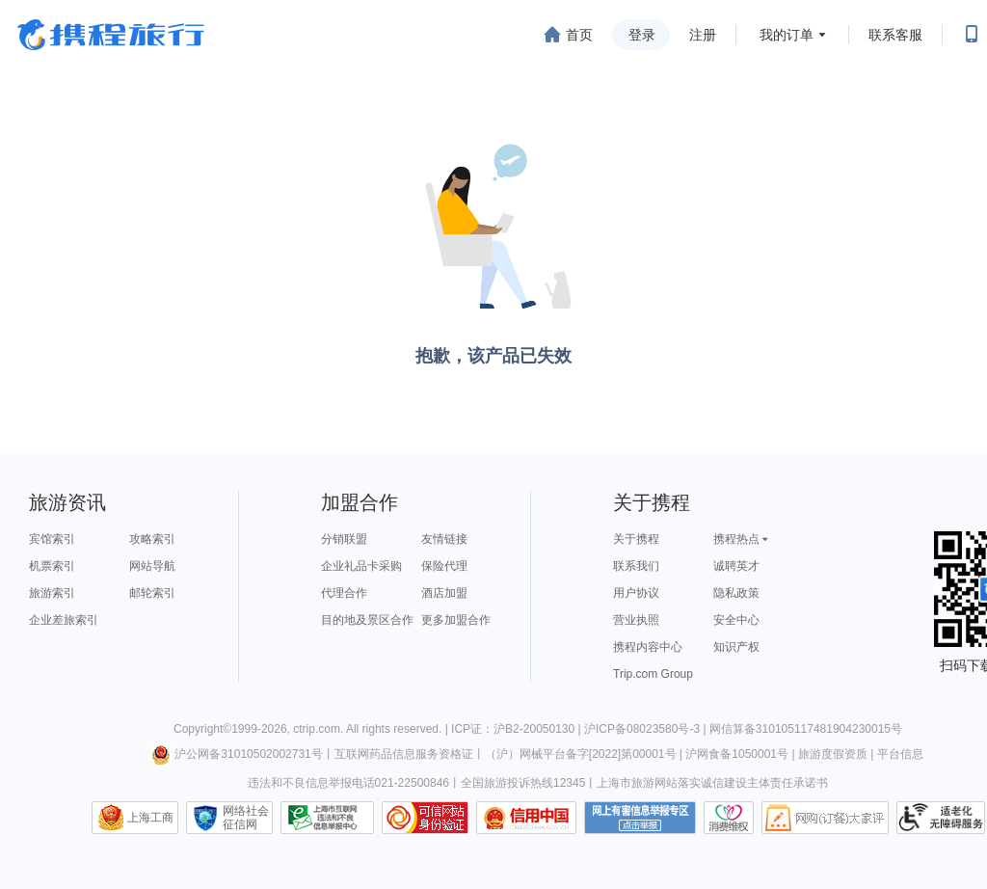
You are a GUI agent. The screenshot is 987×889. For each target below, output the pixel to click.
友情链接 (444, 539)
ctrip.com (316, 729)
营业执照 (636, 620)
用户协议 (636, 593)
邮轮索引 (152, 593)
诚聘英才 (736, 566)
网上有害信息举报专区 (640, 817)
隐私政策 (736, 593)
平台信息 (900, 754)
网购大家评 (825, 817)
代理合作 (344, 593)
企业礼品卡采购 (361, 566)
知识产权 (736, 647)
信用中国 (526, 817)
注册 (702, 34)
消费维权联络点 (729, 817)
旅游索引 (52, 593)
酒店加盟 (444, 593)
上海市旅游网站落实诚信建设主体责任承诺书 (712, 783)
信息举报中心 (327, 817)
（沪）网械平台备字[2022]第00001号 (581, 754)
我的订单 (787, 34)
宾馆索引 (52, 539)
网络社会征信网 (246, 817)
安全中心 (736, 620)
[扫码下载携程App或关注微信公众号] (971, 34)
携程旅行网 (110, 34)
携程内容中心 (647, 647)
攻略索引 (152, 539)
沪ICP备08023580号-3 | (646, 729)
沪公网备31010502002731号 (237, 754)
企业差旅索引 (63, 620)
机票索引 (52, 566)
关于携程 (636, 539)
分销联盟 (344, 539)
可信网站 (425, 817)
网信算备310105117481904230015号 (805, 729)
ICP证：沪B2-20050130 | (517, 729)
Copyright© (202, 729)
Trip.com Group (653, 674)
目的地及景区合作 (367, 620)
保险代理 (444, 566)
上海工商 (150, 817)
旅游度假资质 (832, 754)
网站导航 (152, 566)
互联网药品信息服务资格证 (403, 754)
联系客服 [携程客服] (895, 34)
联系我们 (636, 566)
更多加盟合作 (456, 620)
